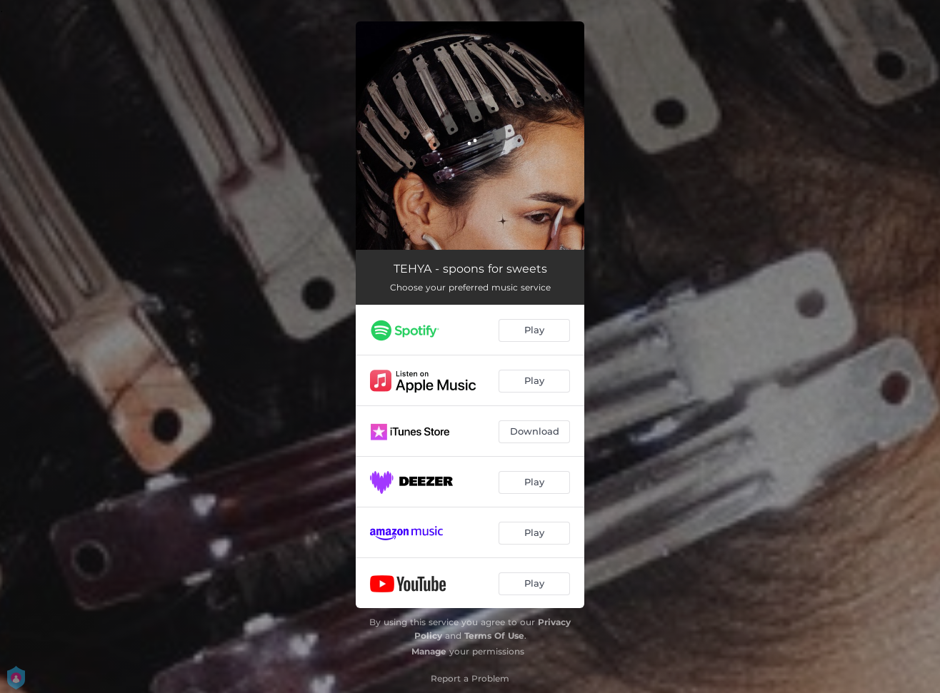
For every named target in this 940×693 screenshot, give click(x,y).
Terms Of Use (494, 635)
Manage (428, 651)
